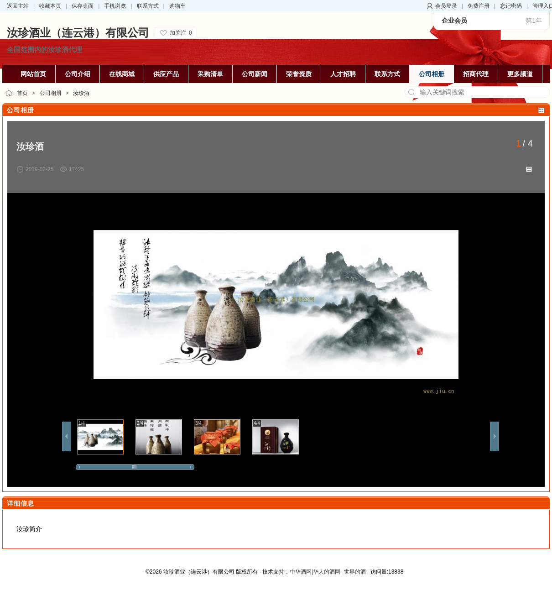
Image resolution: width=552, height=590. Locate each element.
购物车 (177, 6)
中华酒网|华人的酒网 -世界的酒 (327, 572)
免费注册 (479, 6)
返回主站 (18, 6)
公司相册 (51, 93)
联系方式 (148, 6)
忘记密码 (511, 6)
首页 (22, 93)
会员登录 (446, 6)
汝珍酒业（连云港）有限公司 (78, 32)
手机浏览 (115, 6)
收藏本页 (50, 6)
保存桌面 (83, 6)
